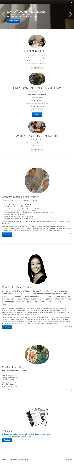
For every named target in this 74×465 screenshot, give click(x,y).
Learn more (13, 21)
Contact (37, 114)
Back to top (68, 233)
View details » (37, 67)
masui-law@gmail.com (9, 390)
